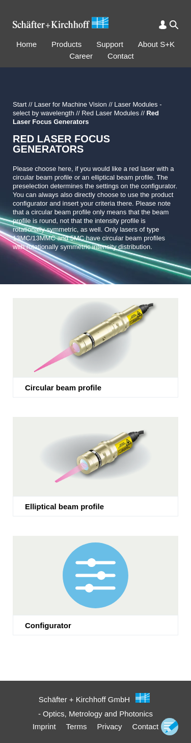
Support (109, 44)
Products (66, 44)
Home (26, 44)
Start (19, 104)
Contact (120, 56)
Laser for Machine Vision (70, 104)
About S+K (156, 44)
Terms (76, 726)
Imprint (44, 726)
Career (81, 56)
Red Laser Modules (110, 113)
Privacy (109, 726)
